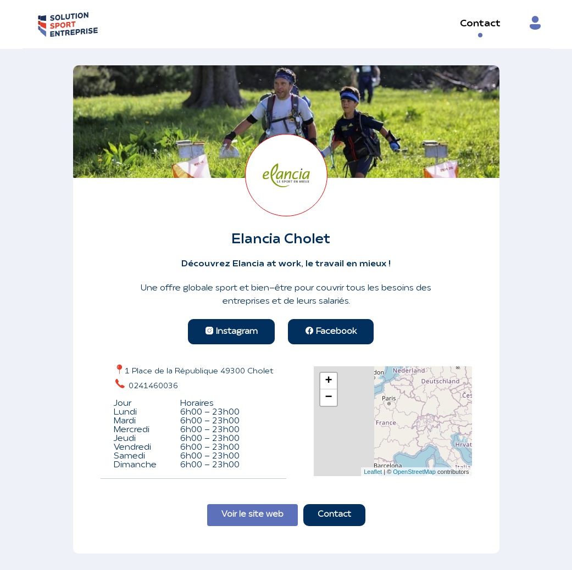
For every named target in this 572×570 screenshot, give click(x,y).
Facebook (331, 331)
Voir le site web (252, 515)
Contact (480, 24)
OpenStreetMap (414, 471)
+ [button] (328, 381)
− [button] (328, 397)
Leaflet (373, 471)
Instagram (231, 331)
